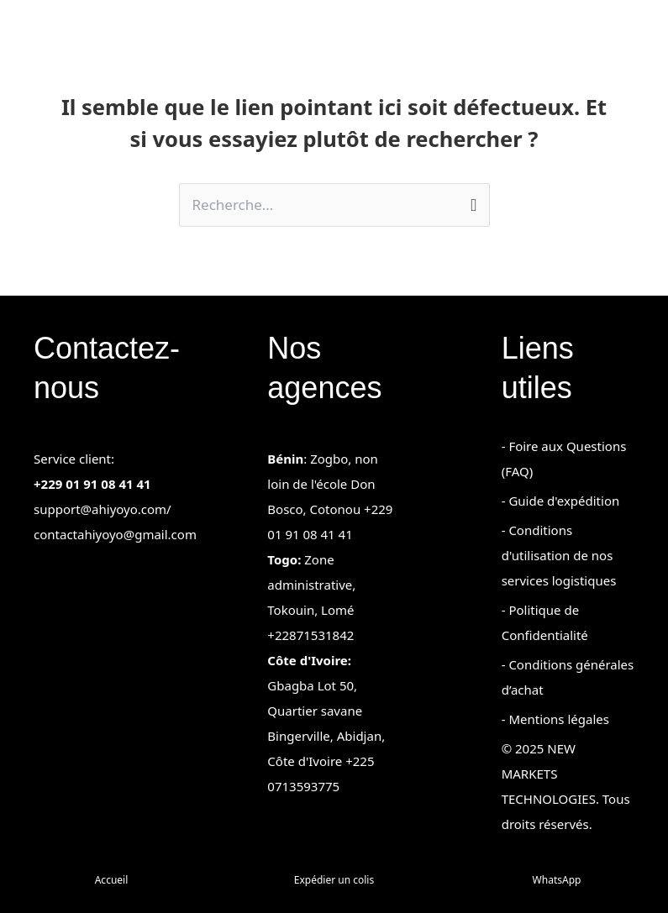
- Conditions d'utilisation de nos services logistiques (559, 555)
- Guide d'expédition (561, 500)
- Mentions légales (555, 719)
